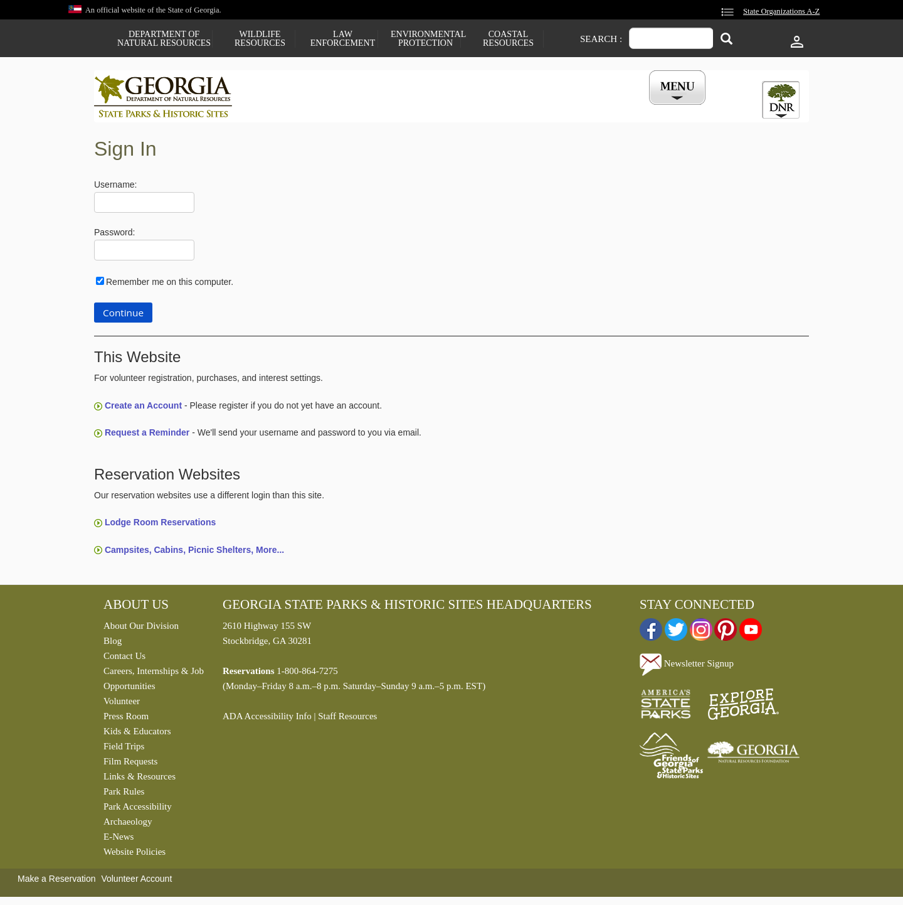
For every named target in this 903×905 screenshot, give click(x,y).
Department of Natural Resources (164, 39)
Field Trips (123, 749)
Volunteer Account (136, 882)
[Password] (144, 253)
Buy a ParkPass (517, 109)
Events (590, 109)
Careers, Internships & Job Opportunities (153, 681)
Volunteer (121, 704)
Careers (440, 109)
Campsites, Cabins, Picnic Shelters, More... (194, 552)
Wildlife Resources (260, 39)
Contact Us (124, 659)
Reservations (367, 109)
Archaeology (127, 825)
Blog (112, 644)
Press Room (126, 719)
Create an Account (143, 409)
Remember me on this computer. (169, 284)
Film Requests (130, 764)
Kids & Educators (137, 734)
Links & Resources (139, 779)
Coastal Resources (508, 39)
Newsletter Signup (687, 666)
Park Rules (123, 795)
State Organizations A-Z (781, 11)
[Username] (144, 205)
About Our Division (141, 629)
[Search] (726, 40)
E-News (118, 840)
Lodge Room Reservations (160, 525)
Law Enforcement (342, 39)
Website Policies (134, 855)
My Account (657, 109)
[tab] (781, 100)
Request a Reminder (147, 436)
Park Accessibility (137, 810)
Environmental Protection (425, 39)
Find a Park (288, 109)
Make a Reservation (57, 882)
